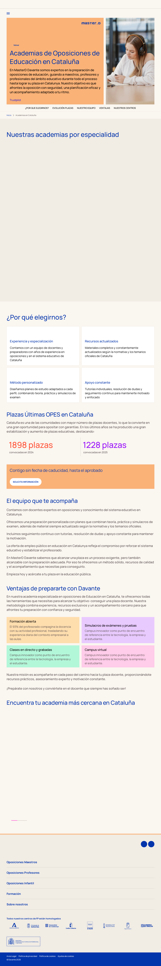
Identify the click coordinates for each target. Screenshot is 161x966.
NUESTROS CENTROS (125, 108)
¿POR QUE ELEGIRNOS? (37, 108)
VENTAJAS (104, 108)
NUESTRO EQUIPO (86, 108)
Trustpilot (15, 100)
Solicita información (25, 481)
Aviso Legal (11, 956)
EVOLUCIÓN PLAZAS (63, 108)
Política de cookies (47, 956)
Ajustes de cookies (66, 956)
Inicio (9, 115)
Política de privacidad (28, 956)
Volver (14, 45)
